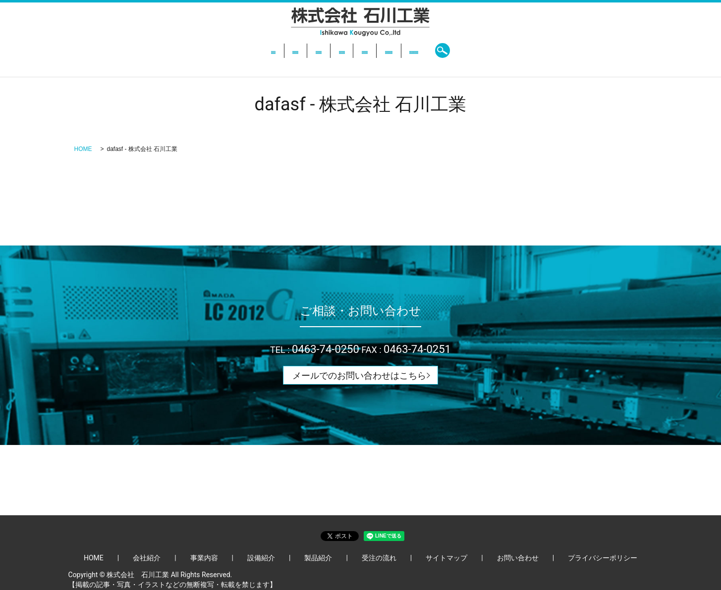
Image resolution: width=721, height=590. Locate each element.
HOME (200, 50)
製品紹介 (375, 50)
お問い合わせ (478, 50)
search (523, 50)
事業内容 (285, 50)
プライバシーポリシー (602, 558)
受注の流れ (423, 50)
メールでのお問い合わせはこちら (359, 375)
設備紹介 (330, 50)
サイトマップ (446, 558)
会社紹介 (240, 50)
